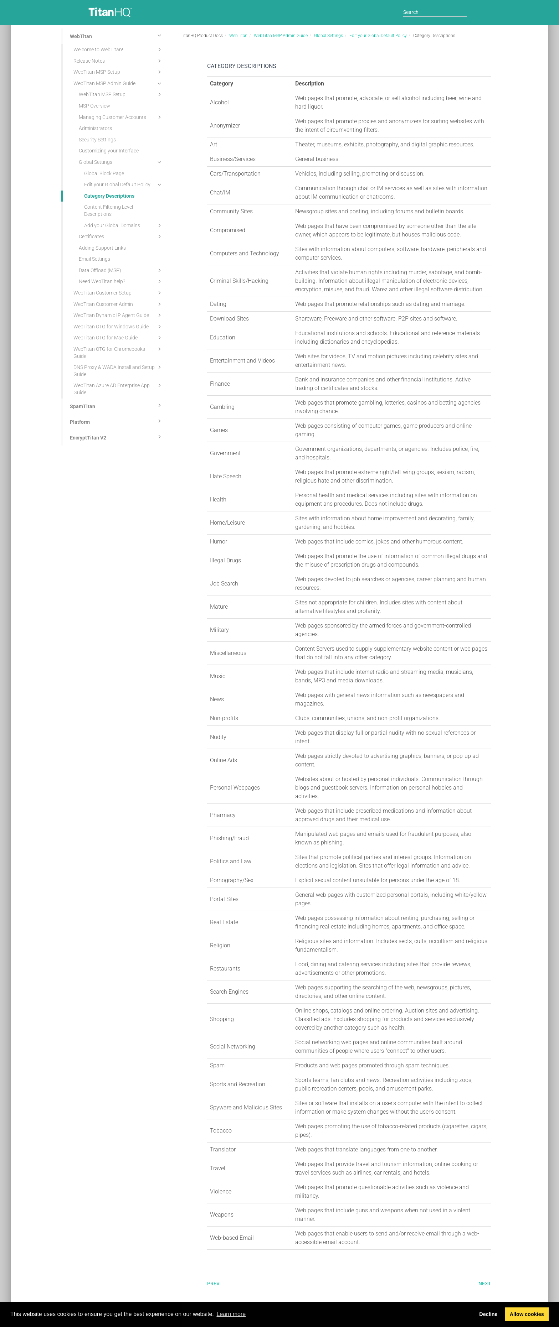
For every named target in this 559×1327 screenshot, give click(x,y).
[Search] (435, 12)
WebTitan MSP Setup (118, 72)
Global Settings (121, 162)
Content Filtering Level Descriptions (108, 210)
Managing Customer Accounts (121, 117)
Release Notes (118, 61)
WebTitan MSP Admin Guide (118, 83)
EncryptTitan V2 (116, 437)
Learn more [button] (231, 1314)
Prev (213, 1283)
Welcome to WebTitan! (118, 49)
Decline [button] (488, 1314)
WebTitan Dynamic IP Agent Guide (118, 315)
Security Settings (97, 139)
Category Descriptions (109, 196)
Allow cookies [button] (527, 1314)
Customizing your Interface (109, 150)
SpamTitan (116, 405)
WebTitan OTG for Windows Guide (118, 327)
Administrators (95, 128)
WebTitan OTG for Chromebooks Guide (118, 352)
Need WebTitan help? (121, 281)
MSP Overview (94, 106)
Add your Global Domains (123, 225)
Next (484, 1283)
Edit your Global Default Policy (123, 184)
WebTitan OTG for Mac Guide (118, 338)
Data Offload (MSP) (121, 270)
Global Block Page (104, 173)
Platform (116, 421)
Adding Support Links (102, 248)
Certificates (121, 236)
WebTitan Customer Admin (118, 304)
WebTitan (116, 35)
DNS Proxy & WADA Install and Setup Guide (118, 370)
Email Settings (94, 259)
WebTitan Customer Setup (118, 293)
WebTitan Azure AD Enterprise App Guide (118, 388)
